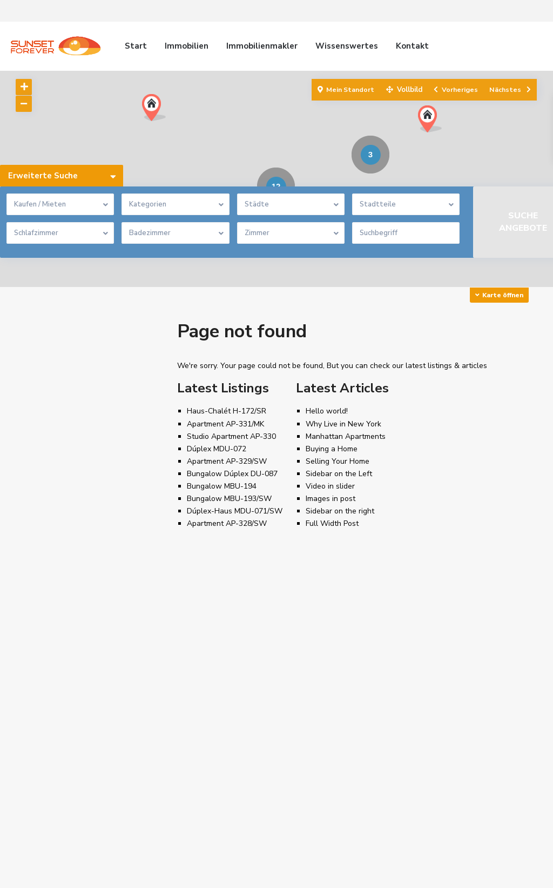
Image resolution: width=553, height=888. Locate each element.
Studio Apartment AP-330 (231, 436)
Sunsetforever (323, 741)
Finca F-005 (183, 788)
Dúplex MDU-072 (216, 449)
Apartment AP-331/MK (225, 424)
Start (136, 46)
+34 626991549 (325, 709)
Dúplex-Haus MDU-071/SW (234, 511)
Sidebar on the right (340, 511)
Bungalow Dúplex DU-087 (232, 474)
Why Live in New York (343, 424)
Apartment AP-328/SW (227, 523)
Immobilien (186, 46)
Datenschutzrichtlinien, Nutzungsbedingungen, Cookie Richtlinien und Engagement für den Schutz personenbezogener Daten (246, 872)
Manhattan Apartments (346, 436)
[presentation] (164, 750)
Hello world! (327, 411)
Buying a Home (332, 449)
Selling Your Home (337, 461)
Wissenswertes (346, 46)
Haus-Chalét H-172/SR (226, 411)
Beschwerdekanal (499, 872)
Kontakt (412, 46)
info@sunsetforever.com (340, 725)
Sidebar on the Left (339, 474)
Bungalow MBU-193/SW (229, 498)
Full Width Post (332, 523)
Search (88, 401)
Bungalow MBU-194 (222, 486)
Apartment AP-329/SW (227, 461)
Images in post (330, 498)
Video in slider (330, 486)
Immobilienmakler (262, 46)
